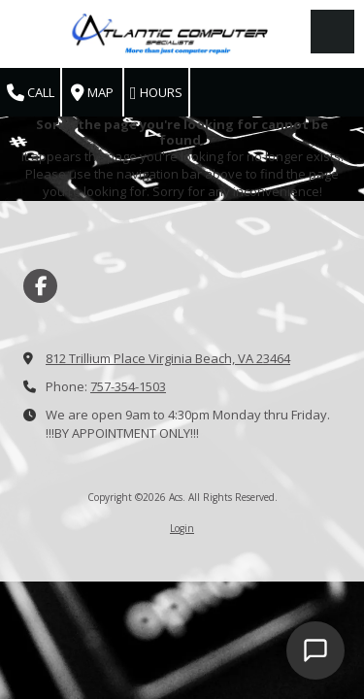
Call (30, 92)
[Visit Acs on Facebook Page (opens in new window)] (40, 286)
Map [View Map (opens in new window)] (92, 92)
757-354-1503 (128, 386)
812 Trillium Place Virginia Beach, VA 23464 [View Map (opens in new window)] (168, 358)
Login (182, 528)
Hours (156, 92)
